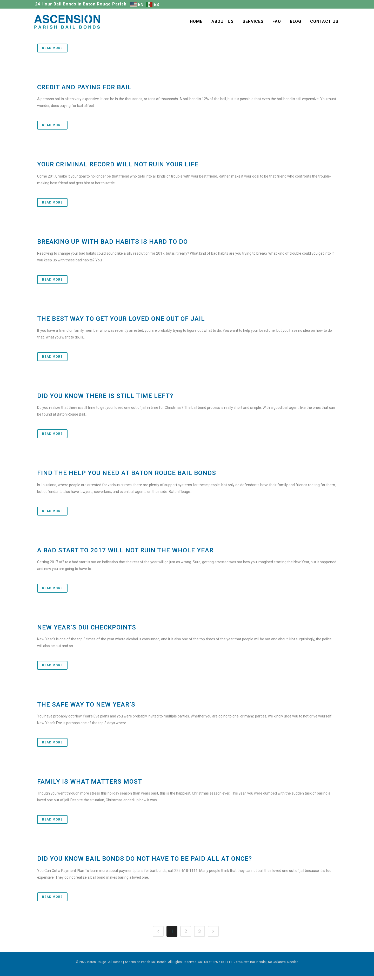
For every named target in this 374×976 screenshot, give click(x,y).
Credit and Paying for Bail (84, 87)
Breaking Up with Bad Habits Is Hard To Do (112, 241)
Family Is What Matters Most (89, 781)
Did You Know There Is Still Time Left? (105, 395)
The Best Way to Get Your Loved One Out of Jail (121, 318)
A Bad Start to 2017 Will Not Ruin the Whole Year (125, 550)
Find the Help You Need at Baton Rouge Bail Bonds (126, 473)
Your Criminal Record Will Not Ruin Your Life (117, 164)
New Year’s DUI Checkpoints (86, 627)
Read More (52, 48)
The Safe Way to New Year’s (86, 704)
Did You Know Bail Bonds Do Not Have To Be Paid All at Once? (144, 858)
